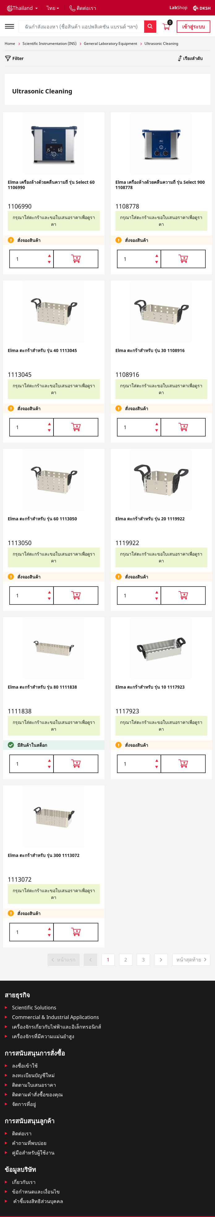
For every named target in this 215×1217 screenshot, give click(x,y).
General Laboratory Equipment (110, 43)
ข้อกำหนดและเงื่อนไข (36, 1191)
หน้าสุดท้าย (188, 959)
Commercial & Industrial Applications (55, 1017)
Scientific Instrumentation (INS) (49, 43)
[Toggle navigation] (11, 25)
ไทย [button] (51, 8)
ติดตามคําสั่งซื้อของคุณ (37, 1094)
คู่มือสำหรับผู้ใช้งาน (33, 1152)
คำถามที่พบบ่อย (29, 1143)
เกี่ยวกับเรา (24, 1182)
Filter (17, 58)
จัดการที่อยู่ (24, 1104)
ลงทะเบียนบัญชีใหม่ (33, 1075)
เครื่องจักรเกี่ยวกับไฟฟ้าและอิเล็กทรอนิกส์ (56, 1026)
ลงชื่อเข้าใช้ (25, 1065)
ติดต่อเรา (22, 1133)
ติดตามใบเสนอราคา (34, 1085)
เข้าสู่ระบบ (193, 26)
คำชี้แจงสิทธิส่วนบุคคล (37, 1201)
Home (10, 43)
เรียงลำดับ (192, 58)
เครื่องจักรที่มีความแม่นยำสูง (43, 1036)
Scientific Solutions (34, 1007)
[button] (22, 8)
